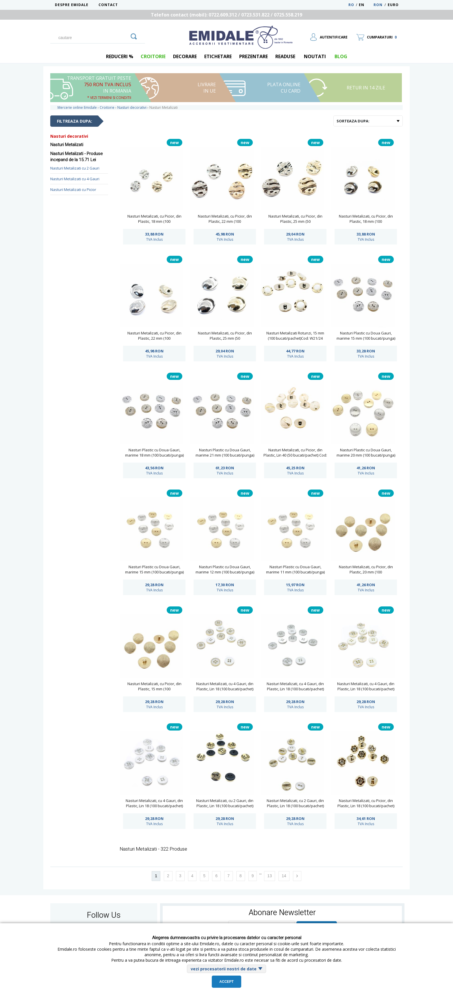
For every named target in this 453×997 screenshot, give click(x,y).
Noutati (315, 56)
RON (378, 4)
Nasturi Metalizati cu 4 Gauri (74, 178)
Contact (108, 4)
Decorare (185, 56)
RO (351, 4)
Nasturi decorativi (69, 136)
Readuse (285, 56)
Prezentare (253, 56)
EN (365, 4)
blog (341, 56)
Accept (226, 982)
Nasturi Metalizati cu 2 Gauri (74, 168)
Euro (393, 4)
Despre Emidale (71, 4)
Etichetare (218, 56)
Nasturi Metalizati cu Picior (73, 189)
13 (269, 875)
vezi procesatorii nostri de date (224, 969)
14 (284, 875)
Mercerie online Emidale (77, 107)
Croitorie (153, 56)
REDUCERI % (119, 56)
